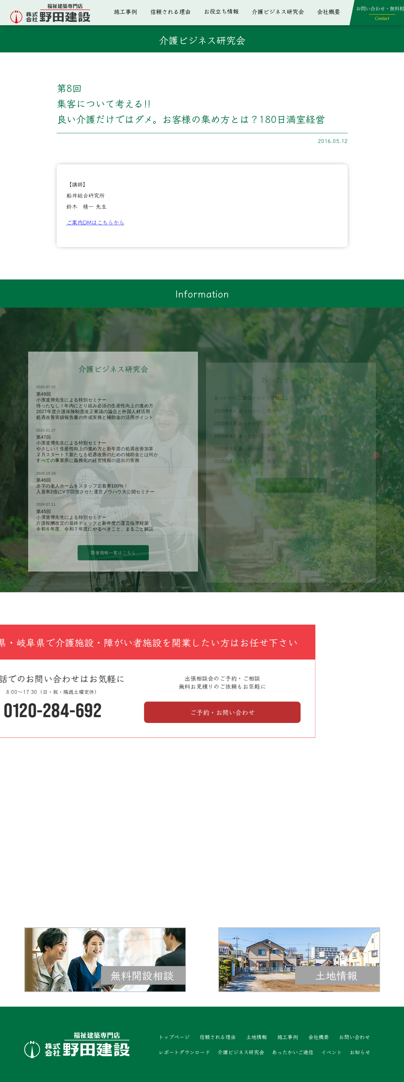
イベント (331, 1052)
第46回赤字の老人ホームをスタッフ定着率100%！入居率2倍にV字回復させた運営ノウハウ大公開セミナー (95, 498)
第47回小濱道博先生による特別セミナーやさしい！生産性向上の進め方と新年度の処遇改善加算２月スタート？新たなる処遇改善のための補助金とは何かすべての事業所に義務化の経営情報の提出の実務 (97, 461)
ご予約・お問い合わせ (101, 712)
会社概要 (328, 11)
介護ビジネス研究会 (278, 11)
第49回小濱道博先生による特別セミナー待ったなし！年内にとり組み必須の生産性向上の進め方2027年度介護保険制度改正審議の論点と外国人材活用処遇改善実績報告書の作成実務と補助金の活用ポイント (95, 418)
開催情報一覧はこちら (113, 565)
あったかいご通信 (292, 1052)
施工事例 (125, 11)
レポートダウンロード (184, 1052)
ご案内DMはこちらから (95, 222)
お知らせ (360, 1052)
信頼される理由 (170, 11)
